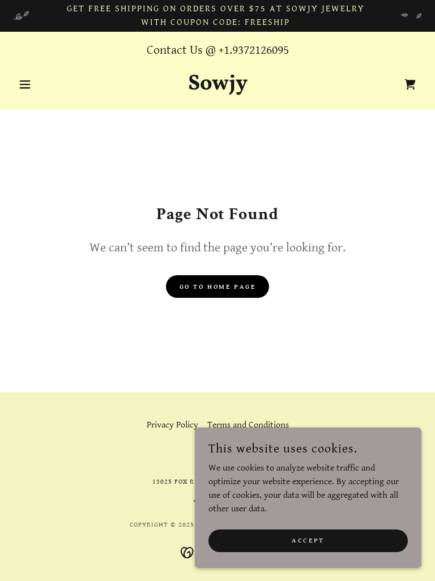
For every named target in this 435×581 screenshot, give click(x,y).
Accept (308, 563)
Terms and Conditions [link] (248, 425)
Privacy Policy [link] (172, 425)
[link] (217, 87)
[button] (44, 84)
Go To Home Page (218, 286)
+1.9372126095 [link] (254, 50)
